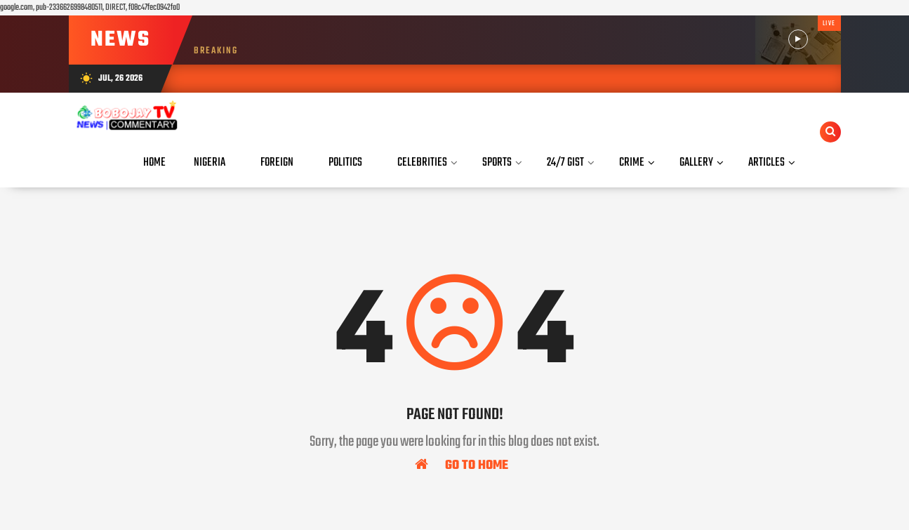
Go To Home (461, 465)
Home (154, 162)
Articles (766, 162)
